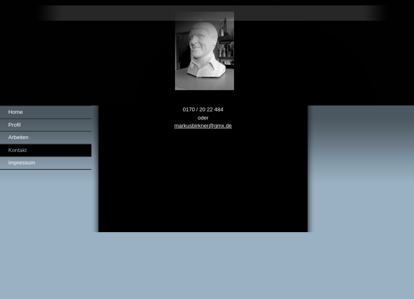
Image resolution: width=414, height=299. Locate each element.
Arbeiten (18, 137)
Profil (14, 125)
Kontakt (17, 150)
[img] (207, 52)
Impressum (21, 162)
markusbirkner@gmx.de (203, 126)
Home (15, 112)
